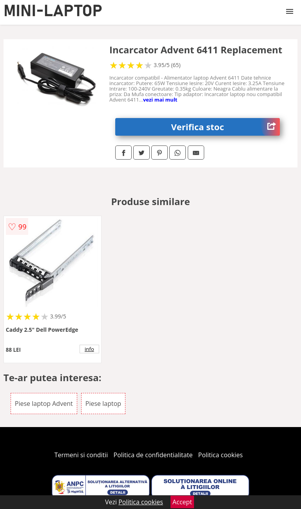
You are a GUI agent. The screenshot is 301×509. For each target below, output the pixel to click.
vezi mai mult (160, 99)
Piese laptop (103, 403)
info (89, 349)
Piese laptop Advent (44, 403)
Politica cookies (220, 455)
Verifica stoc (225, 127)
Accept (182, 502)
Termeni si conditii (81, 455)
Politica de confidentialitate (153, 455)
